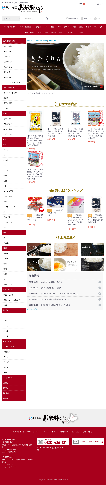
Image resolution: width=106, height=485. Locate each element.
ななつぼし (8, 46)
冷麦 (5, 181)
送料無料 (71, 32)
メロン (6, 372)
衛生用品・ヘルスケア (12, 300)
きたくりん (8, 67)
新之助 (6, 98)
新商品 (53, 32)
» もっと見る (32, 309)
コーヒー (7, 150)
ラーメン (7, 155)
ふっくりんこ (8, 56)
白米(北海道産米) (10, 27)
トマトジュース (9, 207)
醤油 (5, 264)
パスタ (6, 160)
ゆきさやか (8, 77)
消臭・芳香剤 (8, 295)
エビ (5, 321)
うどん (6, 170)
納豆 (5, 202)
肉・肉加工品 (8, 191)
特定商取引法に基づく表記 (70, 432)
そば (5, 165)
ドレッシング (8, 284)
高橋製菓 (7, 352)
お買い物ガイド (18, 432)
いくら (6, 326)
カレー (6, 186)
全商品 (80, 32)
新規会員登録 (72, 18)
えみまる (7, 72)
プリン (6, 357)
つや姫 (6, 108)
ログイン (98, 18)
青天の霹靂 (8, 103)
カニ (5, 315)
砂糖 (5, 274)
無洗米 (38, 27)
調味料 (66, 27)
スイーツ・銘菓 (29, 32)
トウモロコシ (8, 222)
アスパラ (7, 217)
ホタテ (6, 331)
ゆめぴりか (8, 51)
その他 (6, 243)
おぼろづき (8, 62)
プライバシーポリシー (50, 432)
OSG (5, 305)
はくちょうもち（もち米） (13, 82)
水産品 (88, 27)
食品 (52, 27)
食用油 (6, 253)
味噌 (5, 269)
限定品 (61, 32)
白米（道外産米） (26, 27)
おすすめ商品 (43, 32)
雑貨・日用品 (78, 27)
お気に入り (86, 18)
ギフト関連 (98, 27)
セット (6, 336)
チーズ (6, 362)
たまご (6, 227)
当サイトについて (33, 432)
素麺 (5, 176)
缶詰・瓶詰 (8, 196)
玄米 (46, 27)
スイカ (6, 367)
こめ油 (6, 258)
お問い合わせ (87, 432)
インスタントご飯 (10, 93)
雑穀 (59, 27)
